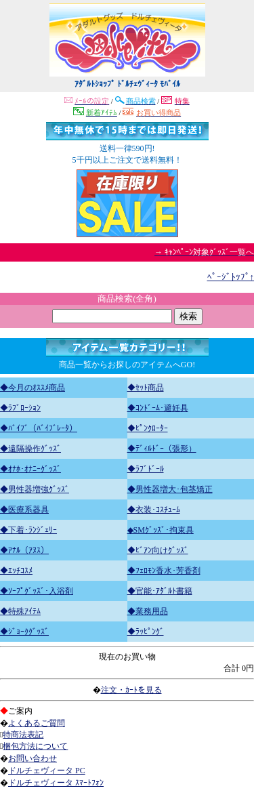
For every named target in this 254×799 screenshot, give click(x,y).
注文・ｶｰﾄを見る (131, 690)
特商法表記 (23, 734)
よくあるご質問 (36, 723)
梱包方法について (35, 746)
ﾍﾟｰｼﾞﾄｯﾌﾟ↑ (231, 277)
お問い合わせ (32, 758)
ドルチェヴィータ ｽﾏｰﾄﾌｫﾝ (56, 782)
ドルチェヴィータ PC (46, 770)
